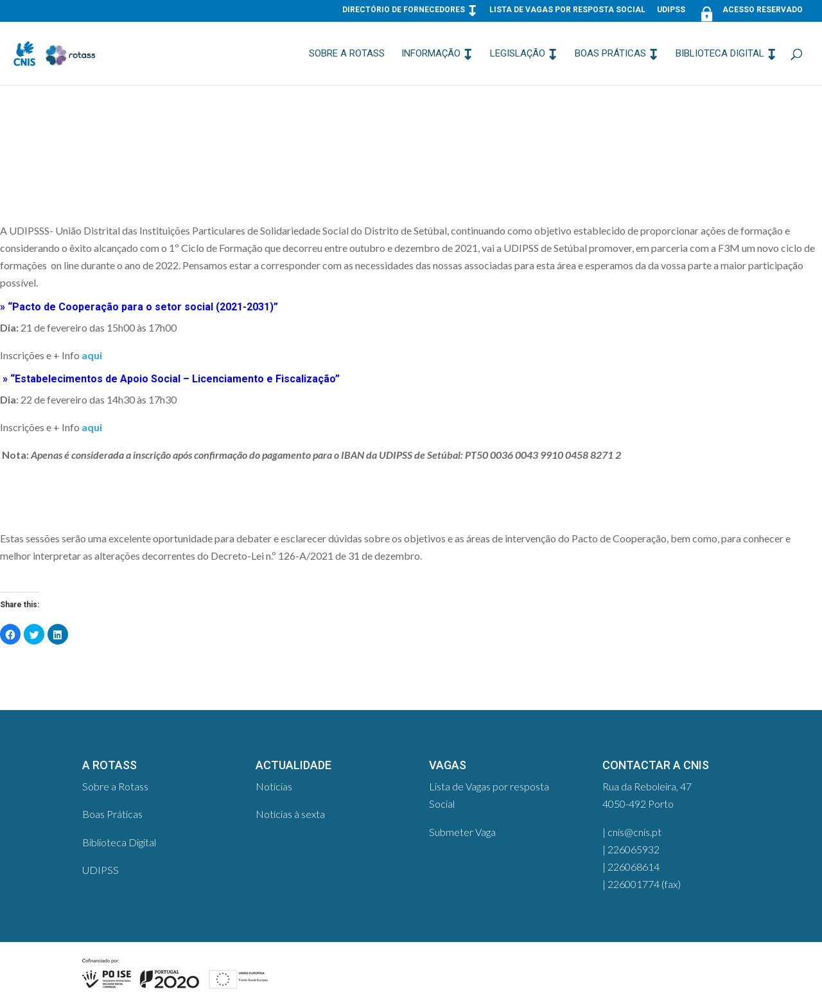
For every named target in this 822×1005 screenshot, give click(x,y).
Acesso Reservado (750, 12)
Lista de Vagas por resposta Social (567, 10)
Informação (430, 54)
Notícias (274, 786)
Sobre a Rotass (347, 54)
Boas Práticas (610, 54)
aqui (92, 355)
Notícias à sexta (290, 814)
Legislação (517, 54)
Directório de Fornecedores (403, 10)
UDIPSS (671, 10)
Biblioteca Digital (720, 54)
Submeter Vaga (462, 832)
